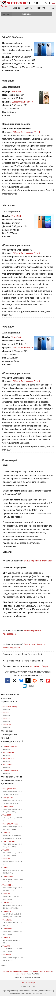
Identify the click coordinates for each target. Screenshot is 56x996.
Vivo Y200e (17, 216)
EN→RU (37, 132)
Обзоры (28, 8)
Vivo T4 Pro (6, 955)
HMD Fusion (7, 765)
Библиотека (20, 974)
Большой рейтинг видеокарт (38, 561)
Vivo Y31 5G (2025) (9, 707)
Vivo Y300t (6, 946)
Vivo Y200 (16, 91)
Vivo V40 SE (6, 725)
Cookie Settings (28, 982)
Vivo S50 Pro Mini (8, 841)
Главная (16, 8)
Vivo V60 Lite (7, 920)
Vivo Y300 (6, 719)
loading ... (6, 14)
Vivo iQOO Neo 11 (9, 885)
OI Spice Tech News (22, 132)
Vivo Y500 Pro (7, 876)
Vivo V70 (5, 867)
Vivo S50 (5, 850)
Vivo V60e (6, 937)
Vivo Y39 (5, 713)
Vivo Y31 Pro (7, 929)
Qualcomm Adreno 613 (22, 347)
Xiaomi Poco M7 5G (9, 747)
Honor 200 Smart (8, 758)
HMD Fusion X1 (8, 752)
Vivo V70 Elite (7, 806)
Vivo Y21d (6, 894)
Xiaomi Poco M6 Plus (10, 771)
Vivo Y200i (16, 337)
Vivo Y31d (6, 859)
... (53, 8)
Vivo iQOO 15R (7, 798)
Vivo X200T (6, 815)
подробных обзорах (39, 666)
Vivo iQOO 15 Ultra (9, 789)
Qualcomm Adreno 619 (22, 102)
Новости (40, 8)
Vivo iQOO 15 (7, 902)
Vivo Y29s (6, 833)
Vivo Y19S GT (7, 911)
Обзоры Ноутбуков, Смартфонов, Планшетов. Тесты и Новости (27, 971)
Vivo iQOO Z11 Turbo (10, 824)
